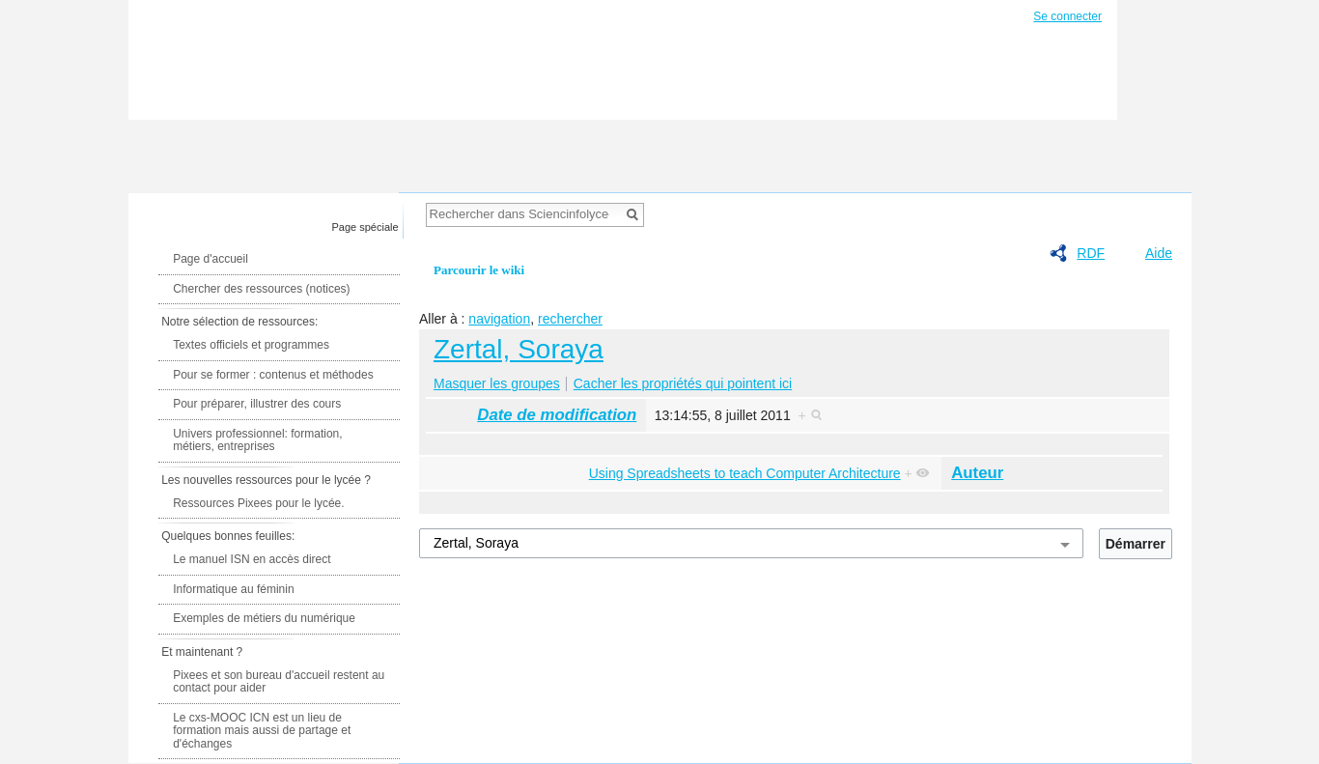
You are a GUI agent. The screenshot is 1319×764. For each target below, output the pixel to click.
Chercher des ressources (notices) (261, 289)
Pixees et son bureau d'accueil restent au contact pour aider (278, 681)
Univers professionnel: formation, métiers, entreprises (257, 440)
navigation (499, 318)
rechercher (570, 318)
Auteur (977, 473)
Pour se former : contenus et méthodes (273, 375)
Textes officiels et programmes (251, 345)
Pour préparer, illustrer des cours (257, 403)
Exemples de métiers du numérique (264, 618)
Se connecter (1067, 16)
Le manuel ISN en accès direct (251, 559)
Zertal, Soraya (518, 349)
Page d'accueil (210, 259)
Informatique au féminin (233, 589)
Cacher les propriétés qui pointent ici (683, 383)
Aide (1158, 253)
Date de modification (556, 415)
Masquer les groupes (497, 383)
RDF (1091, 253)
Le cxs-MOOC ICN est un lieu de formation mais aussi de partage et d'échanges (262, 730)
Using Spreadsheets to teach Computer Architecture (745, 473)
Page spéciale (365, 227)
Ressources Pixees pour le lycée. (258, 503)
